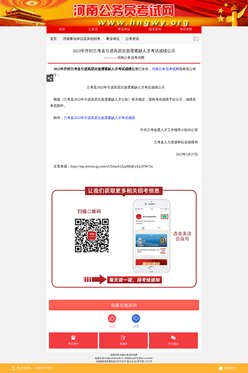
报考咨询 (155, 29)
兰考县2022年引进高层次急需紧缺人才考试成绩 (99, 118)
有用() (112, 321)
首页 (62, 29)
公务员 (93, 29)
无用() (136, 321)
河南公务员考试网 (130, 57)
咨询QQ (230, 368)
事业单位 (124, 29)
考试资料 (186, 29)
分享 (49, 80)
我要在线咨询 (124, 305)
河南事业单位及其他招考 (81, 39)
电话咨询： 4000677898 (34, 368)
